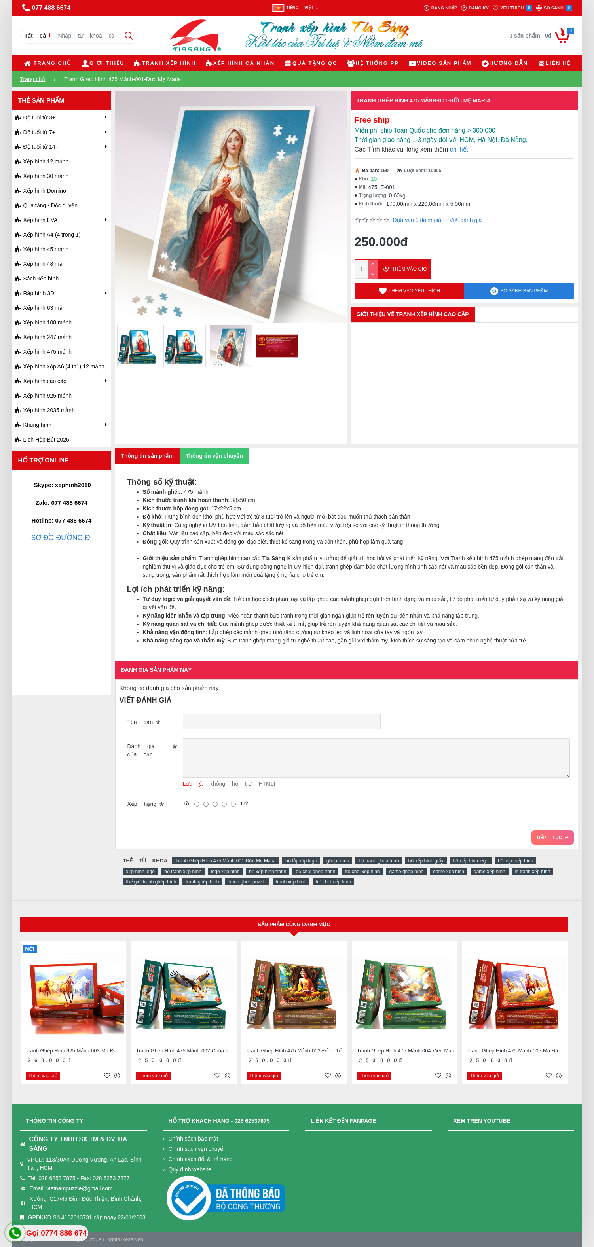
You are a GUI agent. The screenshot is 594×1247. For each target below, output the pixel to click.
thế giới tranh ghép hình (151, 882)
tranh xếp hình (291, 882)
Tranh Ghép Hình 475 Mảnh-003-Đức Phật (295, 1051)
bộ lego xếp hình (515, 861)
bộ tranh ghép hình (379, 861)
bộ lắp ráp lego (301, 861)
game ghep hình (406, 871)
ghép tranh (337, 861)
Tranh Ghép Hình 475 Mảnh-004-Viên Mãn (405, 1051)
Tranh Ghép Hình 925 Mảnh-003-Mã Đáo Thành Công (75, 1051)
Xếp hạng (141, 804)
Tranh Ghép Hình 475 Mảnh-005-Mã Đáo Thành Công (516, 1051)
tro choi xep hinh (362, 871)
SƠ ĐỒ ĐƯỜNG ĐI (61, 537)
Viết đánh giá (465, 220)
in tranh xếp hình (532, 871)
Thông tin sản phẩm (147, 456)
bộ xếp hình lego (470, 861)
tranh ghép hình (202, 882)
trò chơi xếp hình (333, 882)
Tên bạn (140, 722)
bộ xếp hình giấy (426, 861)
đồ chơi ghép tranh (315, 871)
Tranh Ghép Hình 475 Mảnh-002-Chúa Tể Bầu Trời (185, 1051)
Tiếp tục (549, 837)
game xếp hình (489, 871)
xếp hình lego (140, 871)
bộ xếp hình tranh (267, 871)
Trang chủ (33, 79)
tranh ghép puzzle (247, 882)
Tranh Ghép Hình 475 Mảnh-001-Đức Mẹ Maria (225, 861)
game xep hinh (448, 871)
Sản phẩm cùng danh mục (294, 924)
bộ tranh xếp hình (182, 871)
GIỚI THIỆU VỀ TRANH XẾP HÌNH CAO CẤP (413, 314)
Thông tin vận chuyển (214, 456)
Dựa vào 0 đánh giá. (418, 220)
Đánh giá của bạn (141, 750)
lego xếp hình (225, 871)
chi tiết (459, 149)
